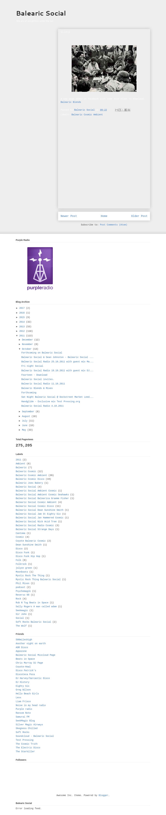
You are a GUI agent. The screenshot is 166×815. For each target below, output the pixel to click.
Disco (19, 548)
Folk (18, 560)
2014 (22, 322)
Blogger (103, 795)
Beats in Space (25, 659)
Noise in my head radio (31, 705)
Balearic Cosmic (26, 471)
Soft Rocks (22, 732)
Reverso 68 (22, 595)
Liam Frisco (23, 701)
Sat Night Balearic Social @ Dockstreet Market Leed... (57, 397)
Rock (18, 599)
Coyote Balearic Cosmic (31, 541)
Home (104, 216)
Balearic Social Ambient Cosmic (36, 490)
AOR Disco (22, 647)
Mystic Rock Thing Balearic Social (38, 579)
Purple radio (24, 709)
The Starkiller (25, 751)
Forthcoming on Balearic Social (41, 352)
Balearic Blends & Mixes (37, 388)
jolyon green (24, 568)
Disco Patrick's (26, 670)
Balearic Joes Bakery (29, 483)
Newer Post (69, 216)
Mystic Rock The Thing (30, 575)
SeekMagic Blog (25, 720)
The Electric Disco (28, 747)
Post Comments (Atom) (113, 224)
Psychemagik (23, 591)
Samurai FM (22, 717)
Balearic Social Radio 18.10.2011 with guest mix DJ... (57, 370)
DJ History (22, 682)
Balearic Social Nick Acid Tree (36, 521)
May (24, 430)
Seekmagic (22, 610)
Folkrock (21, 564)
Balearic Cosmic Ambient (87, 114)
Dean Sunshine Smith (29, 544)
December (28, 339)
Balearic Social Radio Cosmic (35, 525)
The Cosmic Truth (26, 744)
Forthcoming (28, 392)
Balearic (21, 467)
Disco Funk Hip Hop (28, 556)
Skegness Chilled (26, 728)
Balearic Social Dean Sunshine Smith (39, 510)
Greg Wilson (23, 689)
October (27, 349)
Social (20, 618)
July (25, 421)
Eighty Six (22, 686)
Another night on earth (31, 643)
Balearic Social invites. (37, 379)
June (25, 425)
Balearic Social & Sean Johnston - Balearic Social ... (57, 357)
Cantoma (20, 533)
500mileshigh (24, 639)
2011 (22, 335)
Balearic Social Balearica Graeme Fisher (42, 498)
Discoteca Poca (25, 674)
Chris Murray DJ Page (29, 663)
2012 (22, 331)
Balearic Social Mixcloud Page (35, 655)
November (28, 344)
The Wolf (21, 626)
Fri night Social (32, 366)
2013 (22, 326)
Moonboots (22, 572)
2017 (22, 308)
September (29, 411)
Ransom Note (23, 713)
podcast (20, 587)
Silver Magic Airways (29, 724)
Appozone (21, 651)
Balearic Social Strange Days (35, 529)
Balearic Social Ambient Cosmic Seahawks (42, 494)
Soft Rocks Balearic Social (33, 622)
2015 (22, 317)
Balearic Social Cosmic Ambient (36, 502)
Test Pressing (24, 740)
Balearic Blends (71, 102)
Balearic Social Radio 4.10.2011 (42, 406)
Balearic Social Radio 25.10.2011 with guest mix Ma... (57, 361)
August (26, 416)
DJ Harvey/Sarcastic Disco (33, 678)
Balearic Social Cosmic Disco (35, 506)
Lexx (18, 697)
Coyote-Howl (23, 666)
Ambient (20, 463)
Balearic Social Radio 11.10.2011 (43, 383)
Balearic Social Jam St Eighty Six (38, 514)
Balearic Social (41, 13)
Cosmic (20, 537)
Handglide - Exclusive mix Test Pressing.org (50, 401)
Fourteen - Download (34, 375)
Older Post (139, 216)
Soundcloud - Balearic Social (35, 736)
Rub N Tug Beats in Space (32, 602)
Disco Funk (22, 552)
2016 (22, 313)
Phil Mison (22, 583)
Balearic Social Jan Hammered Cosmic (39, 517)
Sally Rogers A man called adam (36, 606)
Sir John (21, 614)
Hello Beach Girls (27, 693)
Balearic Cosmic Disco (30, 479)
